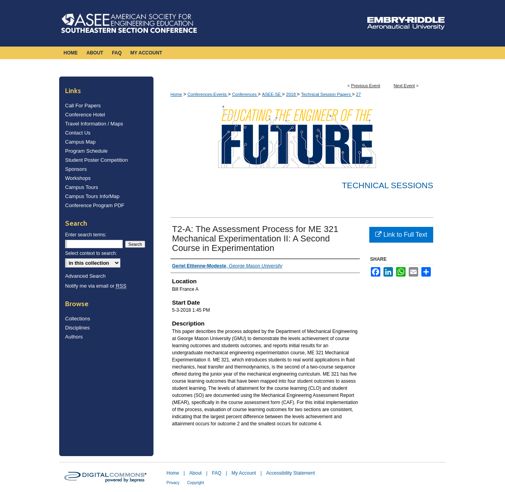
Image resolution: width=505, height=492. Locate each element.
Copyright (195, 483)
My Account (244, 473)
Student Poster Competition (96, 160)
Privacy (173, 483)
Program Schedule (86, 151)
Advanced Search (85, 276)
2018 (291, 94)
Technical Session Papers (326, 94)
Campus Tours (81, 187)
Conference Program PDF (94, 205)
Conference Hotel (85, 115)
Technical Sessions (387, 185)
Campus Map (80, 142)
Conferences (245, 94)
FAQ (216, 473)
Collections (77, 319)
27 (358, 94)
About (195, 473)
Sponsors (76, 169)
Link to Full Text (401, 234)
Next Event (404, 85)
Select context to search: (91, 253)
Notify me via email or (95, 286)
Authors (74, 337)
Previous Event (365, 85)
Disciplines (77, 328)
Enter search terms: (86, 235)
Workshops (78, 178)
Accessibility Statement (290, 473)
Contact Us (77, 133)
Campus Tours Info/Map (92, 196)
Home (176, 94)
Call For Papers (83, 106)
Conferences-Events (207, 94)
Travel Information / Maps (94, 124)
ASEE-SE (272, 94)
